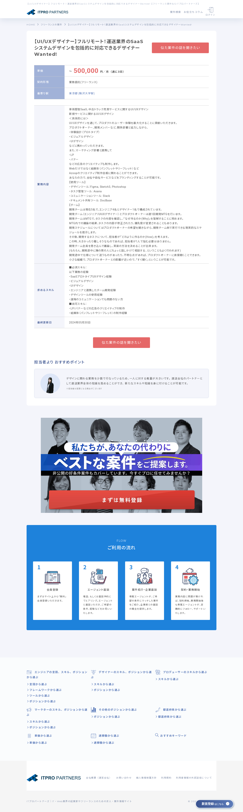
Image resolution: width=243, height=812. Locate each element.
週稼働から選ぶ (105, 735)
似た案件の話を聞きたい (180, 48)
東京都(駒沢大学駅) (82, 93)
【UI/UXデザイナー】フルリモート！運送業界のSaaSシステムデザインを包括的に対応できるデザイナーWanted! (130, 24)
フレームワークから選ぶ (45, 690)
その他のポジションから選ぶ (114, 709)
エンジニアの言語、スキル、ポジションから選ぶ (57, 674)
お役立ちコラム (193, 11)
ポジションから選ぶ (42, 701)
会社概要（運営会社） (99, 777)
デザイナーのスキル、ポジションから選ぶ (121, 674)
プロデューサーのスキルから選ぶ (181, 672)
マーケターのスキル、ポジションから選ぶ (57, 712)
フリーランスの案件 (51, 24)
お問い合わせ (124, 777)
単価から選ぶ (39, 735)
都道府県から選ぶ (171, 709)
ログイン (210, 11)
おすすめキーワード (171, 735)
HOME (31, 24)
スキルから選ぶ (103, 684)
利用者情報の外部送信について (194, 777)
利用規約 (166, 777)
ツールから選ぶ (39, 695)
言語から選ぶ (37, 684)
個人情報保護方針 (146, 777)
